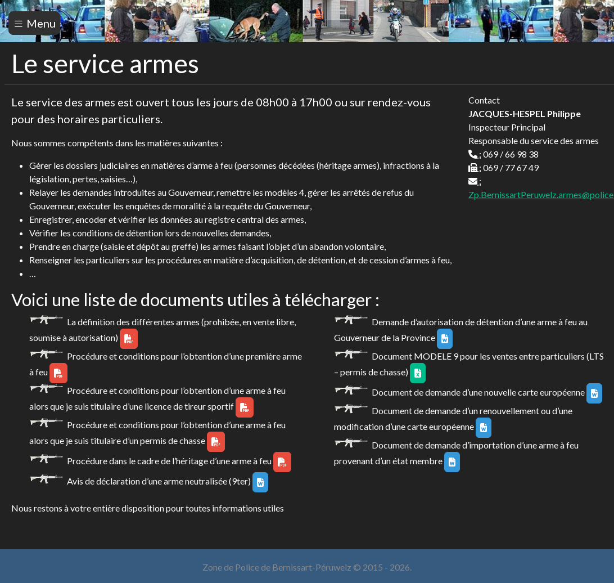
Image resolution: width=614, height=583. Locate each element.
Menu (34, 23)
